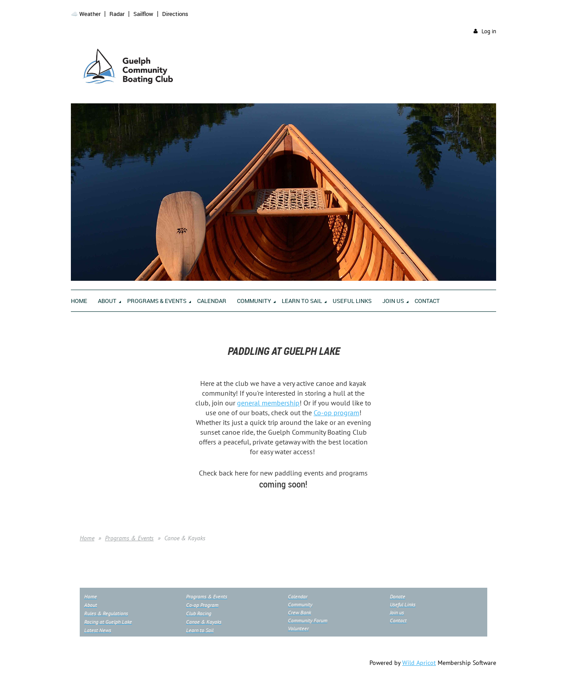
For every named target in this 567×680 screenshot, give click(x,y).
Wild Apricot (419, 663)
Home (87, 538)
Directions (175, 14)
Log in (489, 31)
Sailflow (143, 14)
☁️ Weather (86, 14)
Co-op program (336, 412)
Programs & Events (129, 538)
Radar (116, 14)
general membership (268, 402)
